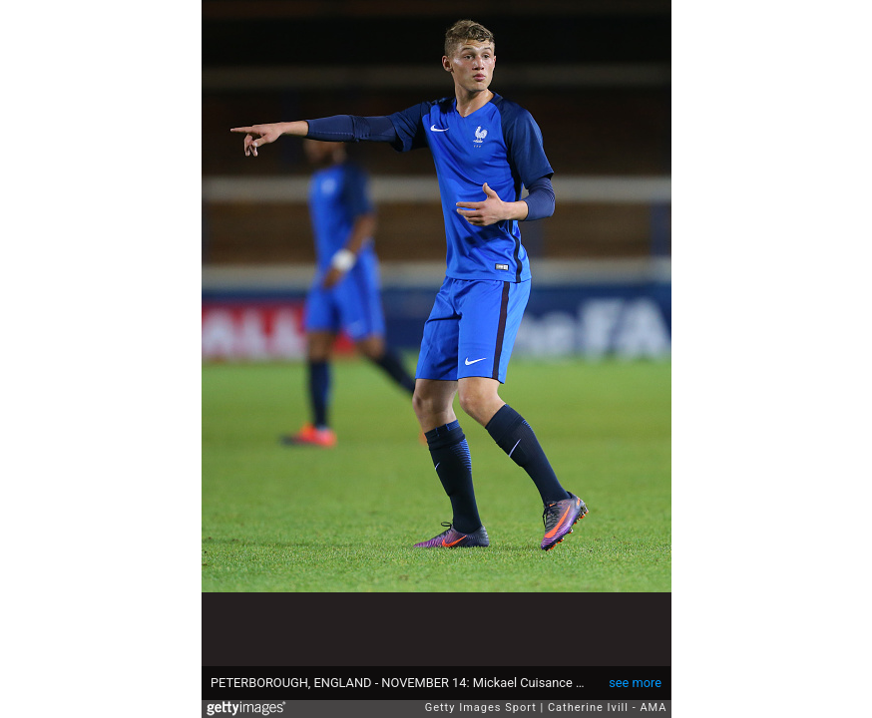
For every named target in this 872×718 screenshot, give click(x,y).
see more (635, 682)
